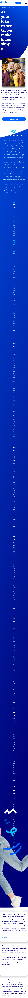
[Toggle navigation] (26, 3)
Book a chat (14, 119)
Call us (18, 2)
